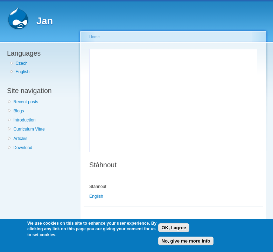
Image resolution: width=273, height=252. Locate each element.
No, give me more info (185, 241)
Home (94, 37)
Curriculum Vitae (29, 129)
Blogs (18, 110)
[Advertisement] (147, 99)
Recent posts (25, 101)
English (22, 71)
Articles (20, 138)
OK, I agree (173, 227)
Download (22, 147)
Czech (21, 63)
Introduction (24, 120)
